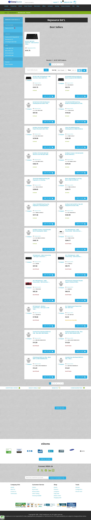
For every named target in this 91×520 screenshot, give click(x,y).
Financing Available (36, 495)
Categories (56, 491)
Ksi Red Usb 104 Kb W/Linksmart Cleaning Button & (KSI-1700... (41, 102)
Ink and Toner (78, 491)
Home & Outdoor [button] (65, 6)
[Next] (63, 64)
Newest (7, 62)
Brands (55, 487)
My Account (35, 489)
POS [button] (73, 6)
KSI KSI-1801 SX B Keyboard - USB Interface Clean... (32, 43)
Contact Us (13, 491)
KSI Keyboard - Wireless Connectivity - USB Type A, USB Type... (41, 308)
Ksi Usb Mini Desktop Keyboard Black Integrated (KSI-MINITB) (73, 77)
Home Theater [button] (28, 6)
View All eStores (45, 459)
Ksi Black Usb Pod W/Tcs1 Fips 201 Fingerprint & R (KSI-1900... (74, 204)
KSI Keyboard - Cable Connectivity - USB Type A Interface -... (42, 255)
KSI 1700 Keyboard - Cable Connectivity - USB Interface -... (73, 255)
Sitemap (77, 487)
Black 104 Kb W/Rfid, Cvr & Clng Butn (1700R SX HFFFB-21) (73, 179)
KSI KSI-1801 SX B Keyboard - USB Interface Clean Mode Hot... (41, 77)
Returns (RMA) (35, 491)
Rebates (56, 388)
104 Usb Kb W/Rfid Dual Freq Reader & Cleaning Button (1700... (74, 102)
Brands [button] (6, 6)
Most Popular (9, 64)
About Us (13, 489)
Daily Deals (35, 388)
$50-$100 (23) (9, 50)
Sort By (54, 70)
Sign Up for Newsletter (57, 478)
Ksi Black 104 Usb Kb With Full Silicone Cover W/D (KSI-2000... (41, 153)
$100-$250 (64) (9, 53)
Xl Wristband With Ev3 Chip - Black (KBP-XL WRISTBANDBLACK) (42, 358)
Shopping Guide (13, 388)
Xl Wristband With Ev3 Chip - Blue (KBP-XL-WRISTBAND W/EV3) (73, 332)
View (69, 70)
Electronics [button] (37, 6)
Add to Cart (48, 96)
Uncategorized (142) (10, 42)
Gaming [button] (57, 6)
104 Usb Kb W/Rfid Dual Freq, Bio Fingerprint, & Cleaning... (41, 179)
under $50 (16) (9, 48)
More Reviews (60, 408)
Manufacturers (12, 12)
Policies (34, 487)
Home (6, 12)
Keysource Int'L (32, 48)
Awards (12, 487)
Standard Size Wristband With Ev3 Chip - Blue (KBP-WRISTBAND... (42, 332)
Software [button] (50, 6)
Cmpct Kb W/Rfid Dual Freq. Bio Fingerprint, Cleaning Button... (41, 204)
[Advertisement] (45, 425)
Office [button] (44, 6)
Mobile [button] (20, 6)
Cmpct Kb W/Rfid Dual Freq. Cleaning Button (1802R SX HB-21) (74, 128)
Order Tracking (35, 493)
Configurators (78, 388)
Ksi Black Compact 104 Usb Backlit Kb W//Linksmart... (74, 153)
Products (56, 489)
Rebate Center (57, 495)
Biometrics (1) (9, 39)
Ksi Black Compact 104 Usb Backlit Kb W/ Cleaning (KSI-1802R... (42, 230)
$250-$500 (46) (9, 55)
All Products (8, 9)
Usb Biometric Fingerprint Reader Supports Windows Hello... (74, 281)
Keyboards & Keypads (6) (12, 37)
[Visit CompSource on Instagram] (53, 470)
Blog (78, 6)
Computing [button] (13, 6)
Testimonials (14, 493)
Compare (29, 80)
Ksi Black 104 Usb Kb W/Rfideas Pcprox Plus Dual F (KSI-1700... (41, 128)
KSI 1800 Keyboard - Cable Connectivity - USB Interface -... (73, 230)
